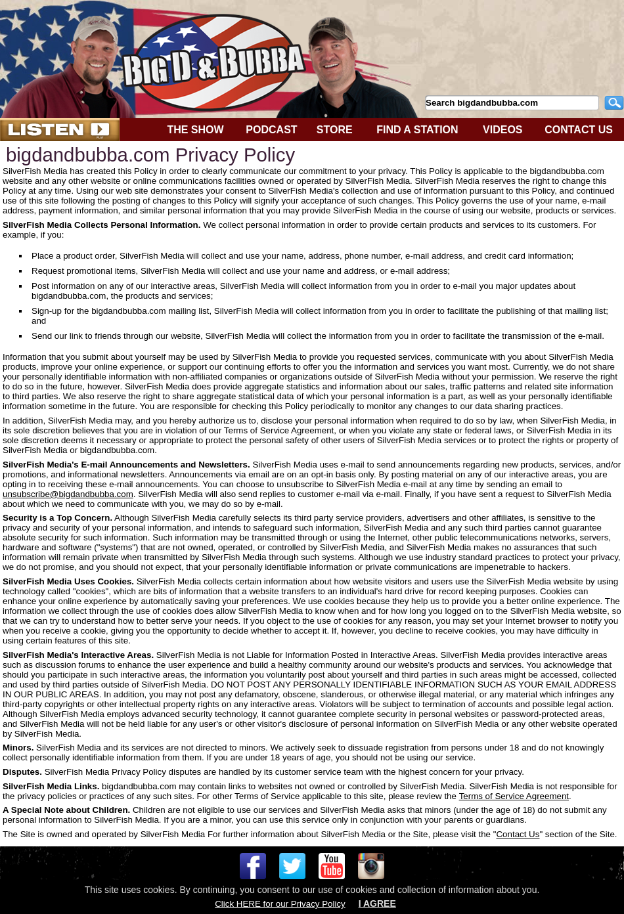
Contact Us (517, 834)
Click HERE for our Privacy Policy (280, 904)
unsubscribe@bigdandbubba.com (68, 494)
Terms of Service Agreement (514, 796)
